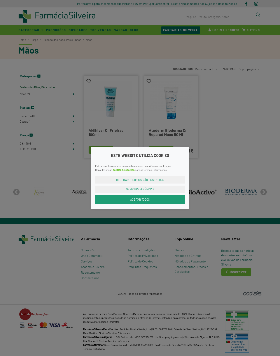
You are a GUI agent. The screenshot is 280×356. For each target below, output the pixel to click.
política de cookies (124, 169)
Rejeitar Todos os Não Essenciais (140, 179)
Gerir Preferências (140, 189)
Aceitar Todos (140, 199)
